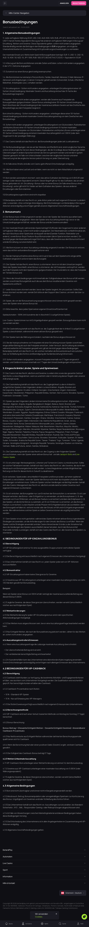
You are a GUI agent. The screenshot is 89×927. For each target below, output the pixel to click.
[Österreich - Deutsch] (72, 893)
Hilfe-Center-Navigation (17, 13)
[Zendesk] (84, 917)
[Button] (5, 3)
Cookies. (39, 916)
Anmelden (64, 3)
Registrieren (79, 3)
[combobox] (72, 893)
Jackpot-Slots (66, 454)
